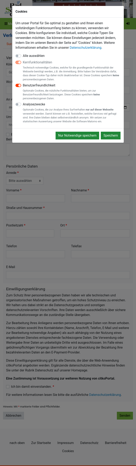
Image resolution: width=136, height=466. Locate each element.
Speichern (110, 135)
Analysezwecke (72, 112)
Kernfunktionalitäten (72, 70)
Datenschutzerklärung (85, 48)
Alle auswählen (34, 56)
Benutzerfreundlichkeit (72, 91)
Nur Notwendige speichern (77, 135)
